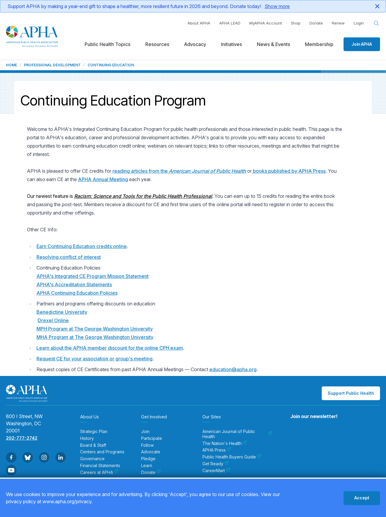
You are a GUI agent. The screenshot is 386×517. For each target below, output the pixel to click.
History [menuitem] (87, 438)
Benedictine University (61, 312)
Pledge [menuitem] (148, 458)
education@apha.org (233, 369)
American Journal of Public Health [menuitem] (237, 434)
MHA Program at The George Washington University (94, 337)
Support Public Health (351, 393)
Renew (338, 23)
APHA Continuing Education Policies (77, 293)
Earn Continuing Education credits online (81, 246)
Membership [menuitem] (319, 44)
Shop (295, 23)
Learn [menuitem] (146, 465)
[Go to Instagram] (44, 457)
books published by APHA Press (289, 171)
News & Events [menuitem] (273, 44)
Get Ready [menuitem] (215, 463)
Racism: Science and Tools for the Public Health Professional (143, 196)
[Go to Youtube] (11, 470)
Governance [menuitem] (92, 458)
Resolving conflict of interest (68, 257)
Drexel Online (53, 320)
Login (359, 23)
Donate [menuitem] (151, 472)
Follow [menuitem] (147, 445)
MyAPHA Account (265, 23)
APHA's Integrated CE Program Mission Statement (92, 276)
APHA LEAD (229, 23)
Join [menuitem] (145, 431)
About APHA (198, 23)
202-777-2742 (21, 438)
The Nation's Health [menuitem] (224, 443)
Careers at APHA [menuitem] (99, 472)
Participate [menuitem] (151, 438)
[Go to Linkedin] (60, 457)
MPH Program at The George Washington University (94, 329)
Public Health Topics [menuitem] (107, 44)
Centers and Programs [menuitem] (102, 451)
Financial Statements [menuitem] (100, 465)
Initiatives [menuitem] (231, 44)
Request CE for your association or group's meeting (94, 359)
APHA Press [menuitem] (216, 450)
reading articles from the (179, 171)
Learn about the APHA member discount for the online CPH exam (109, 348)
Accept (361, 497)
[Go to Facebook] (11, 457)
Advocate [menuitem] (150, 451)
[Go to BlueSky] (27, 457)
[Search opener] (376, 23)
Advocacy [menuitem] (195, 44)
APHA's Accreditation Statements (74, 284)
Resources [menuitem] (157, 44)
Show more (277, 6)
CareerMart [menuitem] (216, 470)
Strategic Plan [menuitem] (93, 431)
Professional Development (52, 65)
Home (11, 65)
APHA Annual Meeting (103, 179)
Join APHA (362, 44)
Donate (316, 23)
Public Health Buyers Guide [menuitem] (231, 457)
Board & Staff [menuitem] (93, 445)
